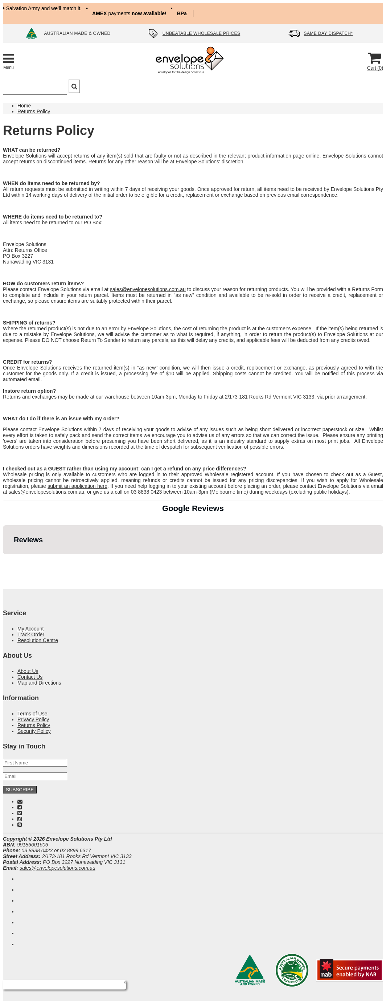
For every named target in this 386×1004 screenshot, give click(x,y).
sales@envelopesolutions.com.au (148, 289)
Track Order (30, 634)
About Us (27, 671)
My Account (30, 629)
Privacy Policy (33, 719)
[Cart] (374, 61)
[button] (6, 561)
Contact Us (29, 677)
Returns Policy (33, 111)
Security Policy (34, 731)
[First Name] (35, 763)
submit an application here (77, 486)
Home (24, 106)
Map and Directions (39, 683)
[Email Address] (35, 776)
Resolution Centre (37, 640)
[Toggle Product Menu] (8, 61)
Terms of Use (32, 714)
